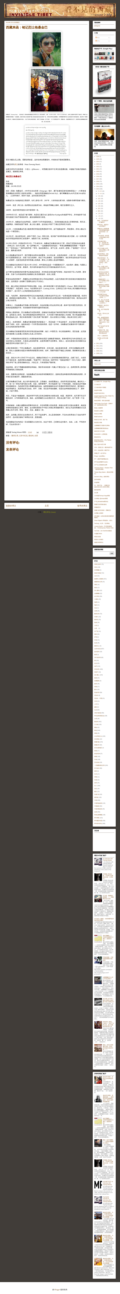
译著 (95, 777)
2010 (97, 348)
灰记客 (96, 492)
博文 (98, 37)
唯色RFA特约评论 (99, 393)
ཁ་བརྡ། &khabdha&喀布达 (101, 501)
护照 (95, 637)
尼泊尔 (96, 695)
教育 (95, 654)
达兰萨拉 (96, 596)
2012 (97, 343)
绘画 (95, 643)
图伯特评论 (97, 437)
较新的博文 (11, 506)
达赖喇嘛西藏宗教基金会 (101, 428)
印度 (95, 780)
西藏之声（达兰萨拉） (100, 453)
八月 (99, 201)
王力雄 (96, 724)
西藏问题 (96, 742)
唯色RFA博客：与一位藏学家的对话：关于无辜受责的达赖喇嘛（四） (108, 1238)
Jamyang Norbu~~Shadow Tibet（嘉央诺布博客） (103, 468)
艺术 (95, 774)
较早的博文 (82, 506)
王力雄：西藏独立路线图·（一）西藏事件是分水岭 (108, 897)
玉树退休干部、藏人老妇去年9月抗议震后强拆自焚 (103, 331)
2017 (97, 179)
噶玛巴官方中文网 (99, 431)
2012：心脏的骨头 (102, 335)
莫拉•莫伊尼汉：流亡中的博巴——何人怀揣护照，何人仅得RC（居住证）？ (103, 261)
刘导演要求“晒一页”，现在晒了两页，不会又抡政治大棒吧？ (103, 244)
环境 (95, 640)
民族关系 (96, 692)
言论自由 (96, 762)
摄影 (95, 707)
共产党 (96, 631)
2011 (97, 346)
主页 (47, 506)
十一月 (100, 193)
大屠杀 (96, 599)
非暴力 (96, 616)
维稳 (95, 733)
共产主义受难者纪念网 (100, 465)
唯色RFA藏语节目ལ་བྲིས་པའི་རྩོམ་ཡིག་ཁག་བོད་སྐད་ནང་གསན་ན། (104, 396)
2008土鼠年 (97, 564)
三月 (99, 213)
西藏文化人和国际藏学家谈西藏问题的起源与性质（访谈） (103, 231)
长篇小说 (96, 794)
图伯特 (31, 436)
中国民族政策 (98, 803)
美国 (95, 686)
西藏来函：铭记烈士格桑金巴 (103, 306)
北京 (95, 576)
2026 (97, 156)
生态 (95, 710)
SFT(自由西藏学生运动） (101, 462)
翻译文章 (14, 436)
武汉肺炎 (96, 739)
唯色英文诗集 (98, 422)
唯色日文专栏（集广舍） (101, 419)
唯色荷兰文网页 (98, 411)
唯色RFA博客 (98, 390)
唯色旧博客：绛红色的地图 (102, 400)
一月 (99, 218)
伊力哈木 (96, 768)
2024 (97, 161)
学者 (95, 759)
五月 (99, 208)
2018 (97, 176)
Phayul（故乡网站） (100, 456)
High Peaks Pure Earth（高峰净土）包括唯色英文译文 (103, 404)
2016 (97, 181)
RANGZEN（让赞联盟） (101, 434)
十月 (99, 196)
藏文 (95, 791)
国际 (95, 634)
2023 (97, 164)
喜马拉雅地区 (98, 748)
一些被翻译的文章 (99, 765)
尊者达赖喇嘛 (98, 815)
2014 (97, 186)
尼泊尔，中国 (98, 698)
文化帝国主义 (98, 736)
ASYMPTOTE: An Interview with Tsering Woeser (108, 1183)
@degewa (97, 26)
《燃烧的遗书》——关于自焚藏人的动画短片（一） (103, 280)
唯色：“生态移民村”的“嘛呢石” (103, 221)
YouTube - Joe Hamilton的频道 (103, 531)
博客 (95, 584)
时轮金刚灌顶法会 (99, 716)
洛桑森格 (96, 681)
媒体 (95, 683)
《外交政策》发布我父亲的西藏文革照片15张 (103, 237)
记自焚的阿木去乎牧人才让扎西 (103, 291)
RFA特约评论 (98, 823)
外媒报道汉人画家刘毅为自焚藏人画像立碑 (103, 286)
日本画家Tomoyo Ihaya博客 (102, 495)
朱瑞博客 (96, 482)
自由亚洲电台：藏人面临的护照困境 (103, 254)
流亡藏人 (96, 675)
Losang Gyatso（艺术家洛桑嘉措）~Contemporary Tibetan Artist (104, 527)
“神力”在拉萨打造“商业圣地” (103, 326)
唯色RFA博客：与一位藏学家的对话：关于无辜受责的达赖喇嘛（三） (108, 1215)
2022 (97, 166)
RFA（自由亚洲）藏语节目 (102, 450)
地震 (95, 602)
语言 (95, 788)
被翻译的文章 (98, 581)
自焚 (36, 436)
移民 (95, 771)
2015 (97, 184)
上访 (95, 704)
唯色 (95, 730)
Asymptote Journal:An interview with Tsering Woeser (107, 1199)
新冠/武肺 (97, 753)
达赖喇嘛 (96, 593)
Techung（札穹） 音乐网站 (102, 523)
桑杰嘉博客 (97, 490)
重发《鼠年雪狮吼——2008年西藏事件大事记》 (108, 1141)
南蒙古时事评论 (98, 542)
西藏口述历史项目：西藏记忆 (102, 510)
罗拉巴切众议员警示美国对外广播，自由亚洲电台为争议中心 (103, 274)
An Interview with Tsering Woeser (108, 859)
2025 (97, 159)
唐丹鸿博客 (97, 479)
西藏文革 (96, 745)
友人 (95, 785)
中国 (95, 800)
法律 (95, 611)
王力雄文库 (97, 384)
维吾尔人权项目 (98, 539)
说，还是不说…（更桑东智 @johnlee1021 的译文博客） (102, 486)
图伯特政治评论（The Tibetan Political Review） (102, 440)
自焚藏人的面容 (98, 513)
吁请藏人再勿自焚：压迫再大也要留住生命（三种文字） (108, 876)
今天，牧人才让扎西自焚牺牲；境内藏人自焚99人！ (103, 301)
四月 (99, 211)
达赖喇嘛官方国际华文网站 (102, 425)
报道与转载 (97, 573)
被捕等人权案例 (98, 579)
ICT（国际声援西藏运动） (101, 459)
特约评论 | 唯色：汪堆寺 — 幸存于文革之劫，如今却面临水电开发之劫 (108, 1024)
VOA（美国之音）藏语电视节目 (103, 447)
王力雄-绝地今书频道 (100, 387)
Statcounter (97, 364)
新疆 (95, 756)
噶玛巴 (96, 619)
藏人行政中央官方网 (100, 444)
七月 (99, 203)
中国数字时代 (98, 533)
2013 (97, 189)
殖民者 (96, 797)
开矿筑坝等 (97, 657)
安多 (95, 567)
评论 (98, 41)
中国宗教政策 (98, 809)
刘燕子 (96, 672)
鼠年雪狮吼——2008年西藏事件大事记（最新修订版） (108, 938)
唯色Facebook (98, 416)
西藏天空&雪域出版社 (100, 504)
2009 (97, 351)
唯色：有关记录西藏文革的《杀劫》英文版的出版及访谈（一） (108, 1047)
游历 (95, 783)
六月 (99, 206)
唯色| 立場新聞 (98, 408)
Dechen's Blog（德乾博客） (102, 476)
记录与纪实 (23, 436)
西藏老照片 (97, 507)
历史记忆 (96, 669)
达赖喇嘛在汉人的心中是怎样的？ (108, 977)
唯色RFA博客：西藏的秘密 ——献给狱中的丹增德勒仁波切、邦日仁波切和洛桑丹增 (108, 1098)
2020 (97, 171)
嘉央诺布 (96, 651)
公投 (95, 625)
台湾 (95, 718)
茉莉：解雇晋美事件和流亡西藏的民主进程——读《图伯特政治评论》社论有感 (103, 320)
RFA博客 (96, 818)
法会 (95, 608)
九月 (99, 198)
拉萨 (95, 666)
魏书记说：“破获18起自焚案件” (102, 225)
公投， (96, 628)
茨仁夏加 (96, 590)
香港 (95, 751)
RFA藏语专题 (98, 820)
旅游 (95, 678)
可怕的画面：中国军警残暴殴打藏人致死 (108, 958)
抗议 (95, 663)
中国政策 (96, 806)
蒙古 (95, 689)
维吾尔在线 (97, 536)
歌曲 (95, 622)
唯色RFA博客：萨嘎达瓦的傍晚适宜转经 (108, 1078)
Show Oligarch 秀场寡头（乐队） (103, 520)
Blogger (57, 1289)
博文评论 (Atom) (49, 512)
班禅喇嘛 (96, 570)
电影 (95, 605)
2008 (97, 353)
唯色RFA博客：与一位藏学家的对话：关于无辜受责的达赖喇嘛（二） (108, 1261)
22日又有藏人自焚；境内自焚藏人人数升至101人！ (103, 250)
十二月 (100, 191)
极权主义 (96, 646)
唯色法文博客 (98, 414)
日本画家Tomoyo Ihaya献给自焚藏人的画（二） (103, 296)
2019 (97, 174)
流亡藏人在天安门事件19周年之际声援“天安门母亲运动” (108, 1000)
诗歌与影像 (97, 713)
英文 (16, 164)
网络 (95, 727)
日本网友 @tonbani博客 (101, 498)
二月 (99, 216)
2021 (97, 169)
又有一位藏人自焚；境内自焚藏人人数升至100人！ (103, 268)
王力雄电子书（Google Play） (102, 381)
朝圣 (95, 587)
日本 (95, 701)
